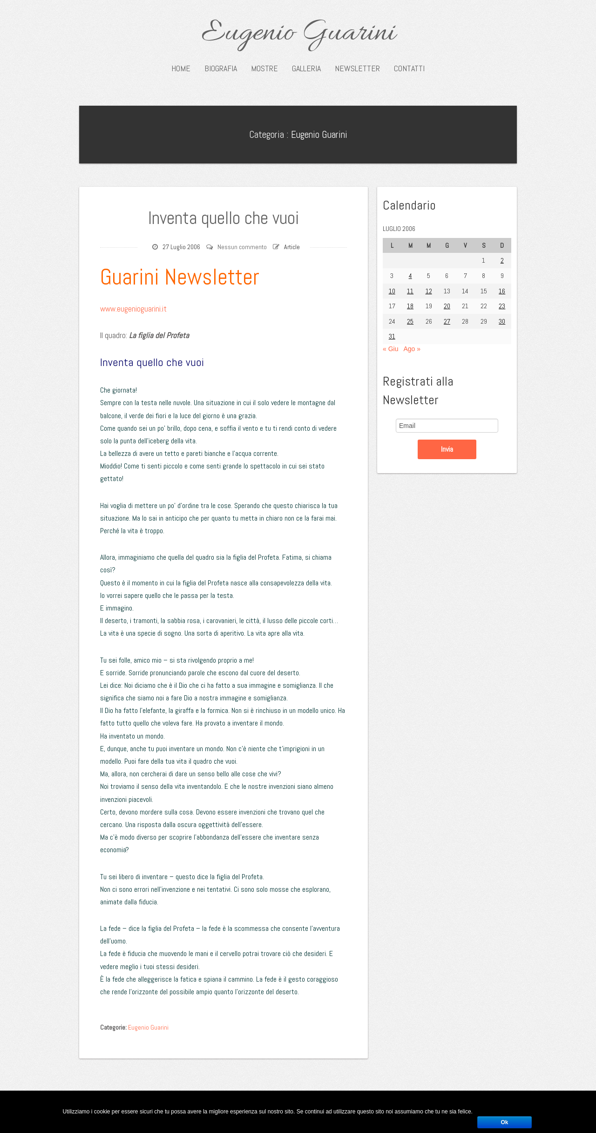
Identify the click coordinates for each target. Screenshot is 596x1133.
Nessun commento (242, 247)
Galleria (306, 68)
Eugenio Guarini (298, 33)
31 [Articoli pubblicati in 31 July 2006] (392, 336)
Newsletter (357, 68)
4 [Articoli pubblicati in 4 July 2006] (410, 275)
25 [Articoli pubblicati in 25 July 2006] (410, 321)
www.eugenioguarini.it (133, 309)
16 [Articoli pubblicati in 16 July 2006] (502, 291)
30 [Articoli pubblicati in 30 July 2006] (502, 321)
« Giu (390, 349)
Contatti (409, 68)
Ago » (411, 349)
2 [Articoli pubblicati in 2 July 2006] (502, 260)
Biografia (220, 68)
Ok (504, 1122)
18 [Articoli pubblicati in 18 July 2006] (410, 306)
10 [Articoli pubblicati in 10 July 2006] (392, 291)
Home (180, 68)
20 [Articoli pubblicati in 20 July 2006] (447, 306)
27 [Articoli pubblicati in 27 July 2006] (447, 321)
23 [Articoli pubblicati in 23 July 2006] (502, 306)
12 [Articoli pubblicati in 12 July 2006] (429, 291)
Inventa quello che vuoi (223, 218)
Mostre (264, 68)
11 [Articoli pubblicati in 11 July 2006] (410, 291)
